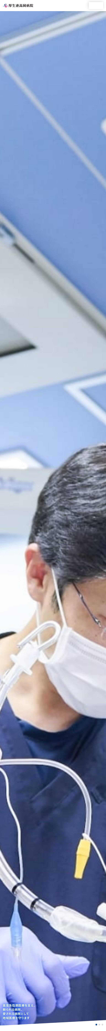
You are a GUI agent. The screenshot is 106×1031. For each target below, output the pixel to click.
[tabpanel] (53, 518)
